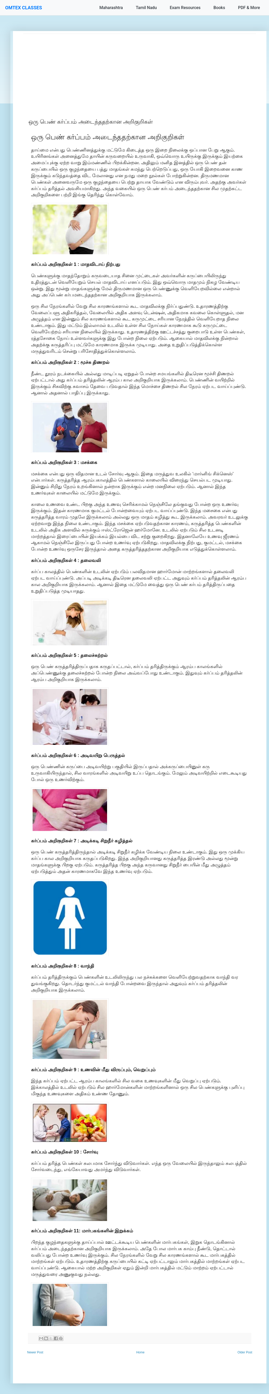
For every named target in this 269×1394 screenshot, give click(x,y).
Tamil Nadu (146, 7)
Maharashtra (111, 7)
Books (219, 7)
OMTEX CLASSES (23, 7)
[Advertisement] (139, 70)
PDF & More (249, 7)
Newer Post (35, 1352)
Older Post (244, 1352)
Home (140, 1352)
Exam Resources (185, 7)
